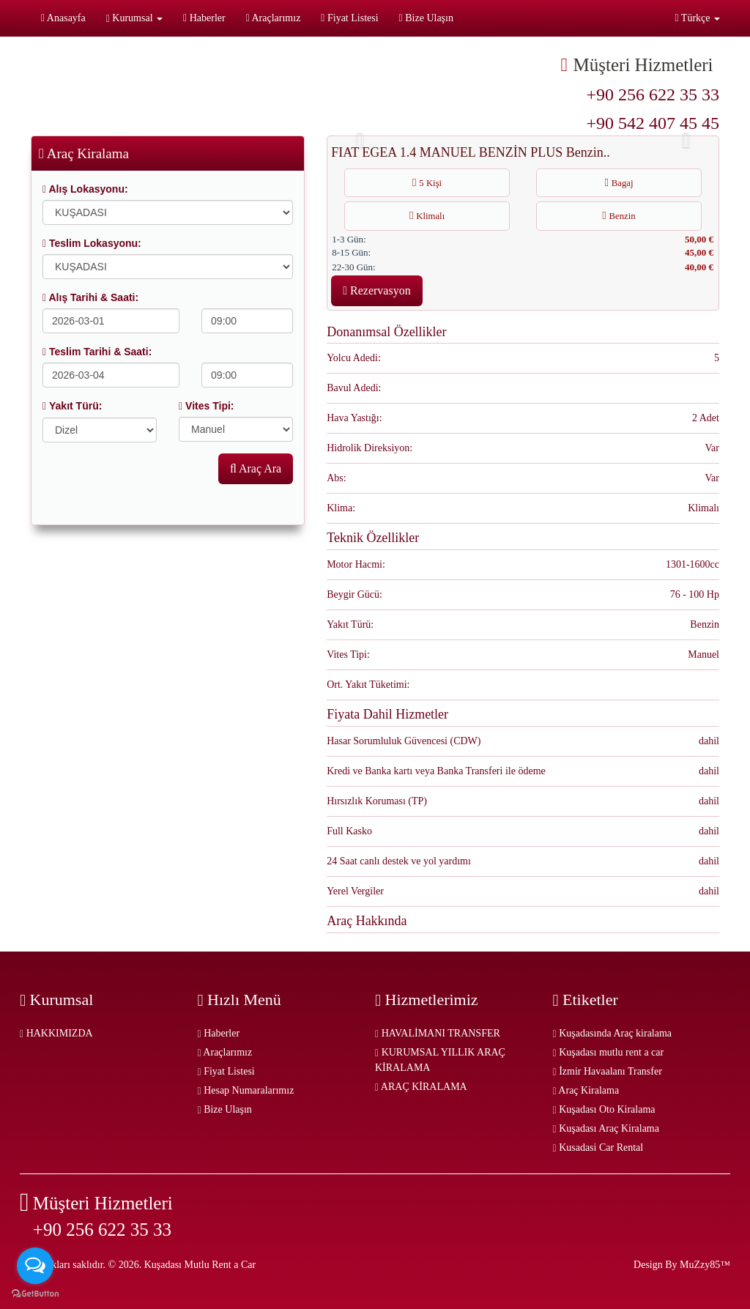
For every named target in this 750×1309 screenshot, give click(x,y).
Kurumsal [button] (134, 18)
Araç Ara (255, 468)
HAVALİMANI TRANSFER (437, 1033)
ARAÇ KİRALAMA (421, 1086)
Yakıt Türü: (72, 406)
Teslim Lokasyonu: (91, 243)
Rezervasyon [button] (376, 290)
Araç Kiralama (586, 1090)
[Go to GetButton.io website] (35, 1294)
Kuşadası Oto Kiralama (604, 1109)
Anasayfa (63, 17)
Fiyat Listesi (349, 17)
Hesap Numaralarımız (246, 1090)
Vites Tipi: (206, 406)
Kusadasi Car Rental (598, 1147)
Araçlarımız (273, 17)
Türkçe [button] (697, 17)
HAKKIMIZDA (56, 1033)
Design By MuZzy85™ (682, 1264)
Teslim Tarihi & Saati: (97, 351)
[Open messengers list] (35, 1265)
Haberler (204, 17)
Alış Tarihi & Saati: (90, 297)
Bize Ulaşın (426, 17)
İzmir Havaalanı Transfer (607, 1071)
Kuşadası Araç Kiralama (606, 1128)
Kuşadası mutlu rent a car (608, 1052)
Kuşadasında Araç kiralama (612, 1033)
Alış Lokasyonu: (85, 189)
